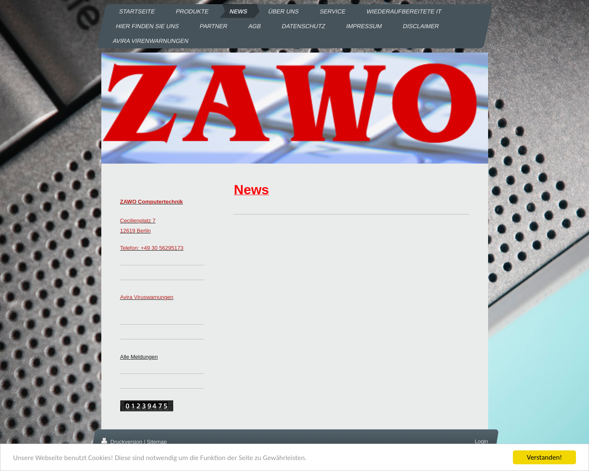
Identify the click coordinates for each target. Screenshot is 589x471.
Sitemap (157, 442)
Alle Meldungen (139, 357)
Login (481, 441)
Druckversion (122, 442)
